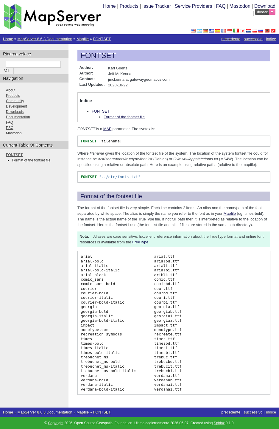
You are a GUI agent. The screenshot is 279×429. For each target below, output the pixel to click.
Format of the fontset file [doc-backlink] (111, 196)
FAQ (220, 6)
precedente (230, 39)
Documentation (18, 117)
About (10, 90)
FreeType (140, 242)
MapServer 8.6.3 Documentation (44, 39)
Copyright (55, 423)
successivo (253, 39)
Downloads (15, 112)
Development (16, 106)
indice (271, 39)
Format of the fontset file (124, 117)
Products (129, 6)
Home (109, 6)
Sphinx (219, 423)
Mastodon (240, 6)
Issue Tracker (156, 6)
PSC (9, 128)
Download (264, 6)
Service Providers (193, 6)
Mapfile (83, 39)
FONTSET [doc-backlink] (98, 55)
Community (15, 101)
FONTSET (102, 39)
